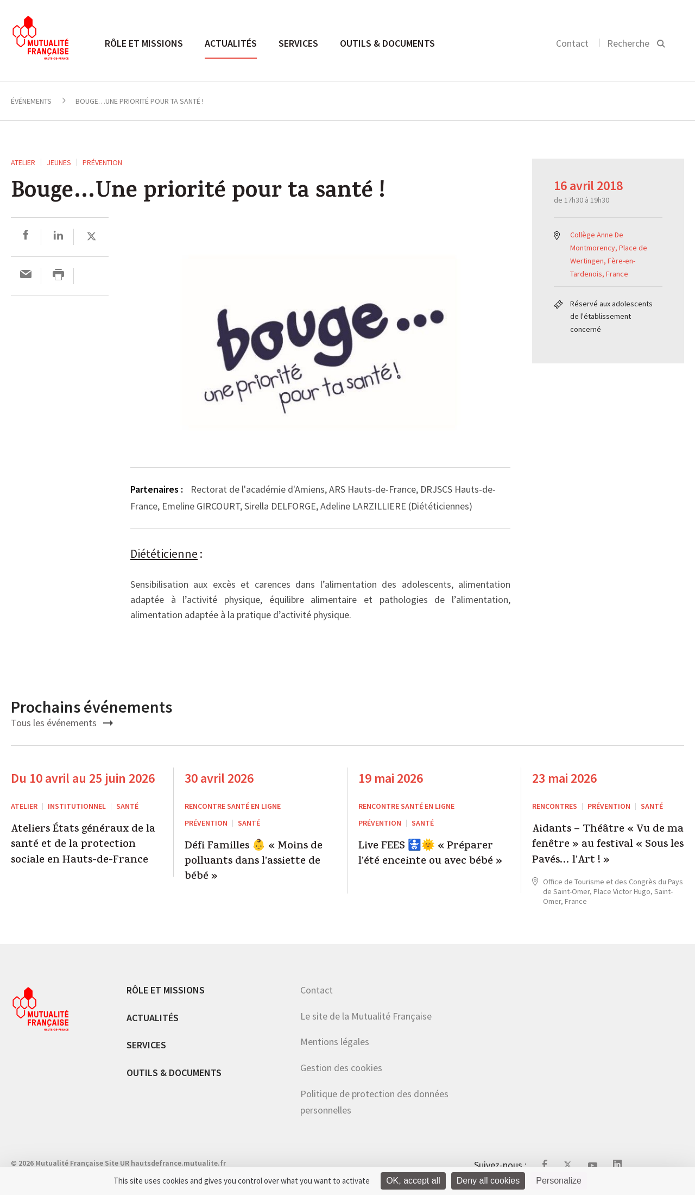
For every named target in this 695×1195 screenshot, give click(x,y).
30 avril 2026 (219, 778)
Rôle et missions (144, 43)
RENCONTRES (554, 806)
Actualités (231, 43)
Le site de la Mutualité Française (366, 1016)
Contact (572, 43)
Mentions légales (334, 1041)
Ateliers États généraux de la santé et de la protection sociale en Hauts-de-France (83, 845)
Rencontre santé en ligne (233, 806)
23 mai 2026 (564, 778)
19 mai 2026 (390, 778)
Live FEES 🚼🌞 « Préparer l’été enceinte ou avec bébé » (430, 854)
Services (298, 43)
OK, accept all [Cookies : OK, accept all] (413, 1180)
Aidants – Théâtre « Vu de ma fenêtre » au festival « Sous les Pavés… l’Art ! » (608, 845)
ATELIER (23, 162)
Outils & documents (387, 43)
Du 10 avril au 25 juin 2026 (83, 778)
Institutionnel (77, 806)
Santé (127, 806)
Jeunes (59, 162)
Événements (31, 101)
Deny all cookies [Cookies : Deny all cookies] (488, 1180)
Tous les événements (62, 722)
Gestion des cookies (341, 1067)
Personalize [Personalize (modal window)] (559, 1180)
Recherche (628, 43)
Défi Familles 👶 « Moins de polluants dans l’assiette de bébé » (254, 862)
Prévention (102, 162)
